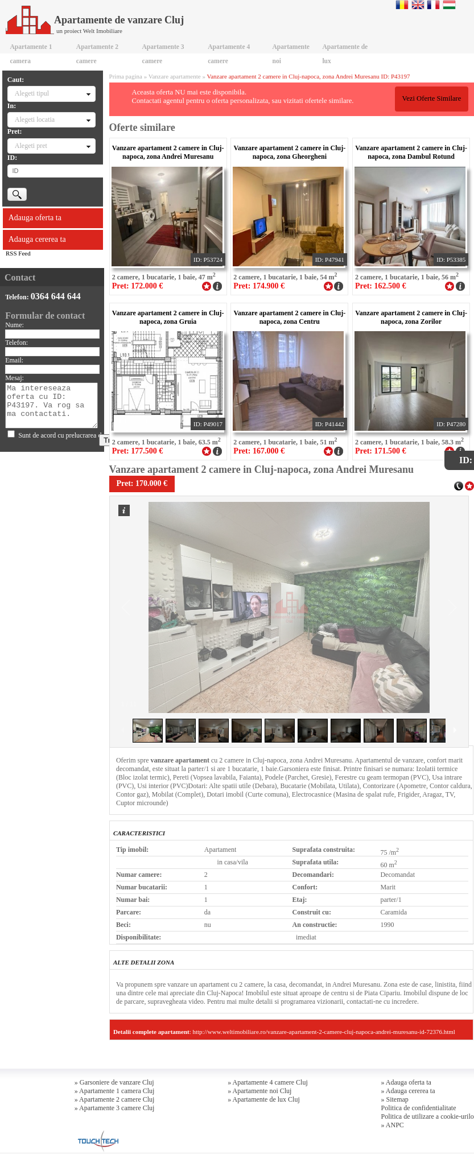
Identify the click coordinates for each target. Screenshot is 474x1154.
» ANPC (392, 1125)
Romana (402, 4)
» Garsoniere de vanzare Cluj (114, 1082)
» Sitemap (395, 1099)
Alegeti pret (31, 146)
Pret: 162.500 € (380, 286)
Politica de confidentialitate (418, 1108)
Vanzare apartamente (175, 76)
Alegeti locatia (35, 119)
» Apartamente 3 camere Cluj (115, 1108)
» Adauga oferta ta (406, 1082)
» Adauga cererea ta (408, 1091)
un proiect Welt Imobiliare (89, 30)
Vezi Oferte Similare (431, 98)
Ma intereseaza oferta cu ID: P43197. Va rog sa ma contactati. (51, 405)
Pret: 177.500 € (137, 451)
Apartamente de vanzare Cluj (95, 20)
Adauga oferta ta (35, 217)
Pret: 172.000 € (137, 286)
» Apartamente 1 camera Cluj (115, 1091)
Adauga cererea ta (37, 239)
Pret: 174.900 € (259, 286)
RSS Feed (18, 253)
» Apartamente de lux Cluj (264, 1099)
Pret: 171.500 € (380, 451)
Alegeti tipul (32, 93)
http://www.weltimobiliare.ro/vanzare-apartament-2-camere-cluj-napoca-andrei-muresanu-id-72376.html (324, 1031)
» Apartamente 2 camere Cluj (115, 1099)
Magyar (449, 4)
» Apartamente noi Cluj (259, 1091)
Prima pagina (125, 76)
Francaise (433, 4)
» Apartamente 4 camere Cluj (268, 1082)
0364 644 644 (56, 296)
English (417, 4)
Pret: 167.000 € (259, 451)
